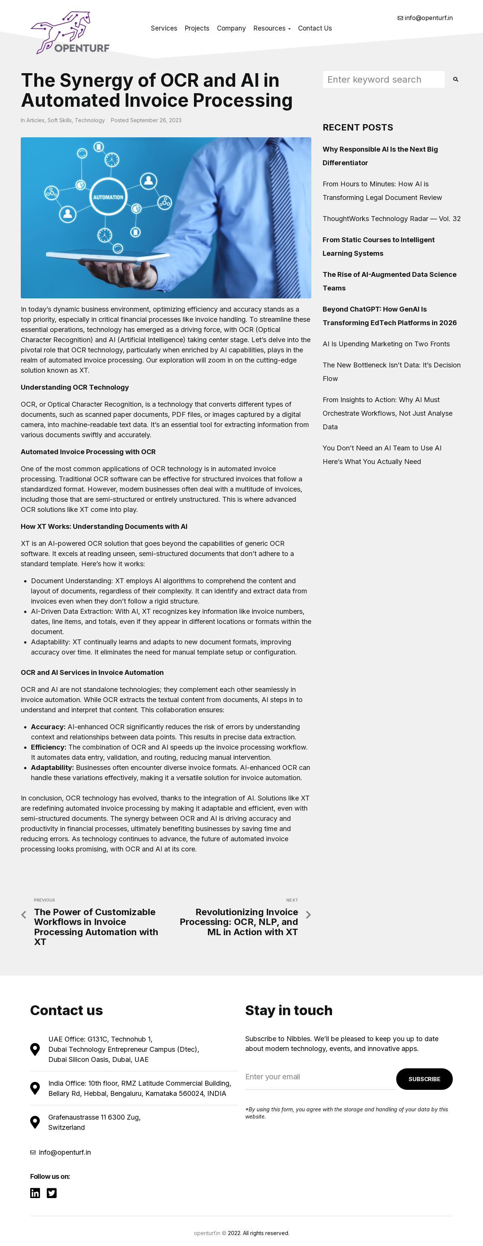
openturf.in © (210, 1233)
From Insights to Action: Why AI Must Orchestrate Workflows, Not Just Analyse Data (387, 413)
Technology (90, 120)
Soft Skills (60, 120)
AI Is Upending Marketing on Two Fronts (386, 344)
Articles (35, 120)
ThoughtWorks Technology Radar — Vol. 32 (392, 219)
